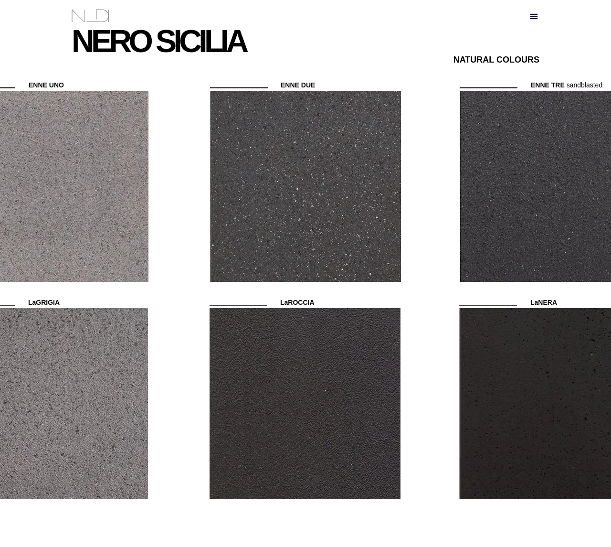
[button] (533, 16)
